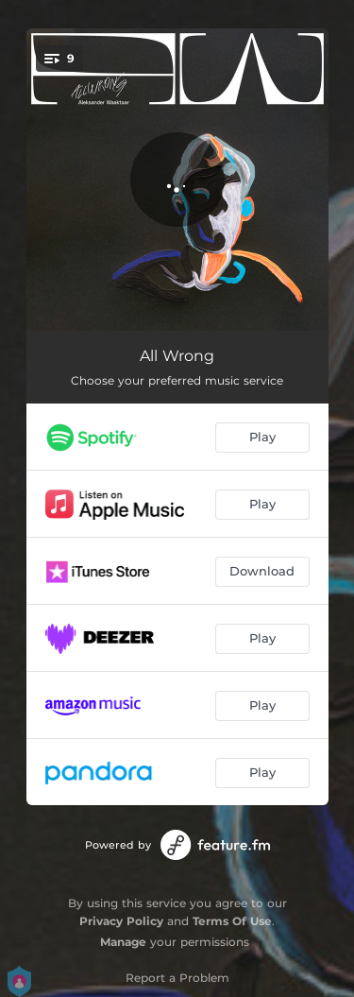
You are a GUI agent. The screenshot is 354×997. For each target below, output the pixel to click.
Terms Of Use (232, 921)
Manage (123, 942)
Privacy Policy (121, 921)
